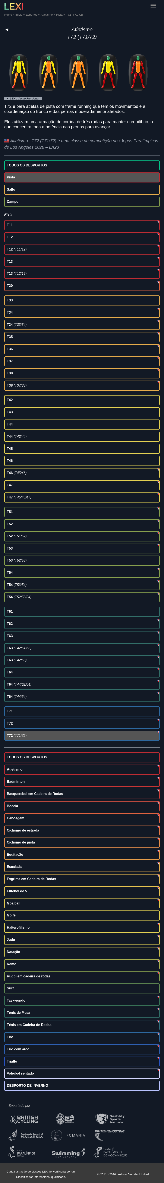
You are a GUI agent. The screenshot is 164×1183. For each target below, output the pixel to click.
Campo (12, 201)
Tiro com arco (18, 1049)
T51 (10, 512)
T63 (10, 636)
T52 (10, 524)
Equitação (15, 854)
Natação (13, 952)
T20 (10, 286)
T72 (10, 723)
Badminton (16, 781)
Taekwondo (16, 1000)
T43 (10, 412)
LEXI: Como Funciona (25, 98)
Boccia (12, 806)
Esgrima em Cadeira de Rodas (31, 879)
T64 (10, 672)
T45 (10, 449)
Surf (10, 988)
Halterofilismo (18, 927)
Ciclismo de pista (21, 842)
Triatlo (12, 1061)
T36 (10, 349)
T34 (10, 312)
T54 (10, 572)
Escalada (14, 867)
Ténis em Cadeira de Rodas (29, 1025)
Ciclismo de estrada (23, 830)
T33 (10, 300)
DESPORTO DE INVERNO (27, 1085)
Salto (11, 189)
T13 (10, 261)
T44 (10, 424)
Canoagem (15, 818)
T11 (10, 225)
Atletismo (82, 29)
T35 (10, 337)
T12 (10, 237)
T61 (10, 611)
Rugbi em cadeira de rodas (29, 976)
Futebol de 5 (17, 891)
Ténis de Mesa (18, 1012)
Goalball (13, 903)
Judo (11, 939)
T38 (10, 373)
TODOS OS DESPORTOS (27, 165)
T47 (10, 485)
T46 (10, 461)
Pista (11, 177)
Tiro (10, 1037)
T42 (10, 400)
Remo (11, 964)
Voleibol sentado (20, 1073)
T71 (10, 711)
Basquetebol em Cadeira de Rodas (35, 794)
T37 (10, 361)
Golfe (11, 915)
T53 (10, 548)
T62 (10, 624)
